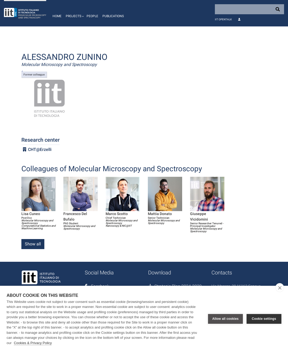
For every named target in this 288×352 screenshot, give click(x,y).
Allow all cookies (225, 319)
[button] (74, 13)
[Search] (249, 9)
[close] (279, 287)
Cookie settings (264, 319)
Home (57, 16)
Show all (33, 243)
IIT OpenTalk (223, 19)
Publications (113, 16)
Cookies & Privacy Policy (33, 343)
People (92, 16)
